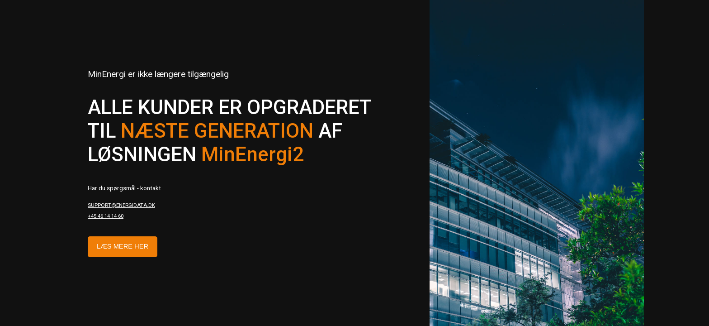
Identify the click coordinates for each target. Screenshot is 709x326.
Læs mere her (122, 246)
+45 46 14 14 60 (105, 216)
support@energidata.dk (121, 205)
